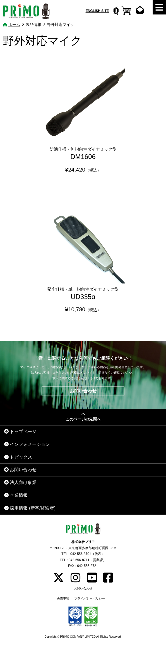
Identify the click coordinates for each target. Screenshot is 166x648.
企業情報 (16, 495)
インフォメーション (27, 444)
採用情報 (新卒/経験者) (30, 508)
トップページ (20, 431)
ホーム (14, 24)
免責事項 (63, 598)
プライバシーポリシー (89, 598)
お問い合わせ (83, 390)
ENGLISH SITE (97, 11)
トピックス (18, 457)
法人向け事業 (20, 482)
